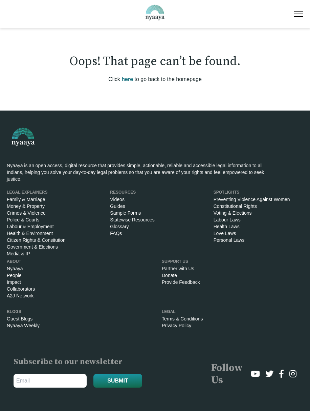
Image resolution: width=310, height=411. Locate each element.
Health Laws (227, 226)
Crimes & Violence (26, 213)
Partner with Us (178, 268)
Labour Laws (227, 219)
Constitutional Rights (235, 206)
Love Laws (225, 233)
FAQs (116, 233)
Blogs (14, 311)
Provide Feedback (181, 282)
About (14, 261)
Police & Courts (23, 219)
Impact (14, 282)
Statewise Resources (132, 219)
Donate (169, 275)
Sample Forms (125, 213)
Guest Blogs (19, 318)
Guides (117, 206)
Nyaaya (15, 268)
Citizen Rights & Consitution (36, 240)
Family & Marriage (26, 199)
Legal (169, 311)
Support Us (175, 261)
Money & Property (26, 206)
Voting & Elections (233, 213)
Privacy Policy (176, 325)
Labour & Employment (30, 226)
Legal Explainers (27, 192)
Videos (117, 199)
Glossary (119, 226)
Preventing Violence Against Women (252, 199)
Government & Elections (32, 247)
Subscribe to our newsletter (68, 362)
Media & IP (18, 253)
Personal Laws (229, 240)
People (14, 275)
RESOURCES (123, 192)
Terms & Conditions (182, 318)
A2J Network (20, 295)
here (127, 79)
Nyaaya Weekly (23, 325)
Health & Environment (30, 233)
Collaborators (21, 289)
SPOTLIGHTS (227, 192)
